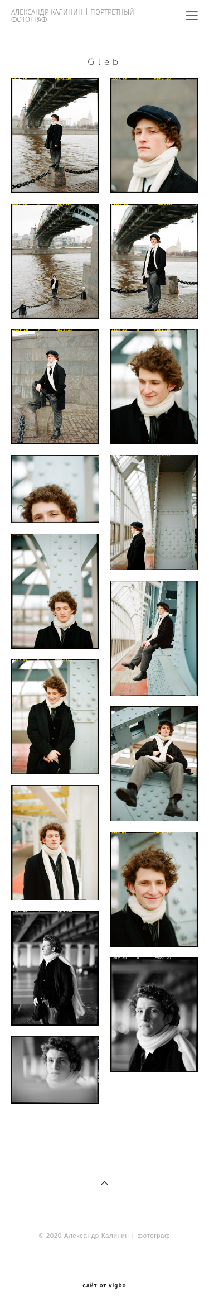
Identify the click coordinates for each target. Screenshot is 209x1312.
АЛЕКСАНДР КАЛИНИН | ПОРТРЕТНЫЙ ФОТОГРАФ (72, 15)
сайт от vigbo (104, 1286)
